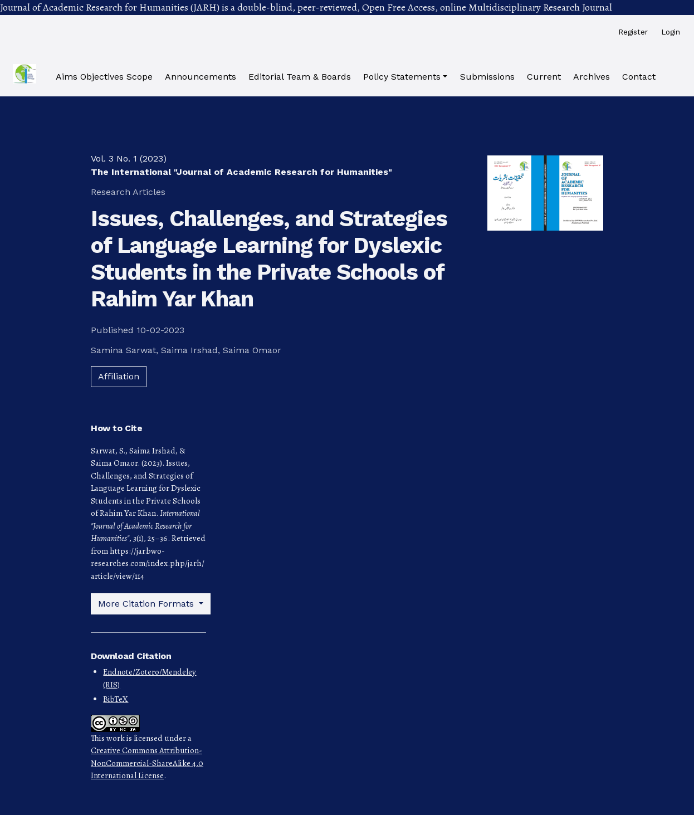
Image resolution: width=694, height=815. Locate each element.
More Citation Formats (147, 603)
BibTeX (115, 699)
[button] (405, 77)
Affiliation (118, 376)
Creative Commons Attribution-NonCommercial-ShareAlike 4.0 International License (147, 763)
